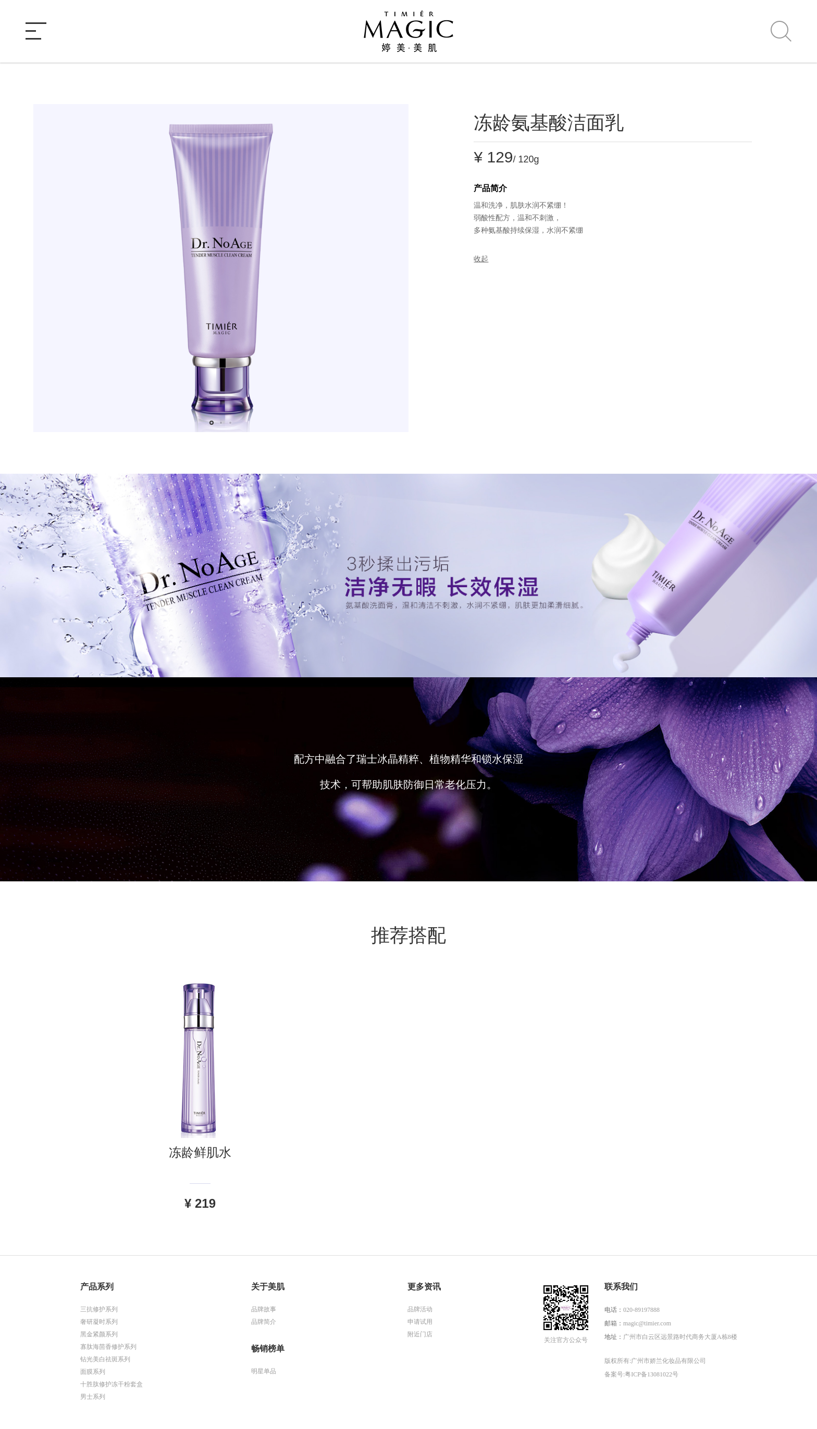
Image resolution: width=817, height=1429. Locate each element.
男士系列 (92, 1396)
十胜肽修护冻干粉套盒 (111, 1384)
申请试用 (419, 1321)
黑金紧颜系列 (99, 1334)
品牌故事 (263, 1309)
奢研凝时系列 (99, 1321)
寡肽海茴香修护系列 (108, 1346)
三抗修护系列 (99, 1309)
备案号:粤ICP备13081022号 (641, 1374)
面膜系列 (92, 1371)
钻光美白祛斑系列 (105, 1359)
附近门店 (419, 1334)
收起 (481, 259)
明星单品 (263, 1371)
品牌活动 (419, 1309)
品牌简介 (263, 1321)
